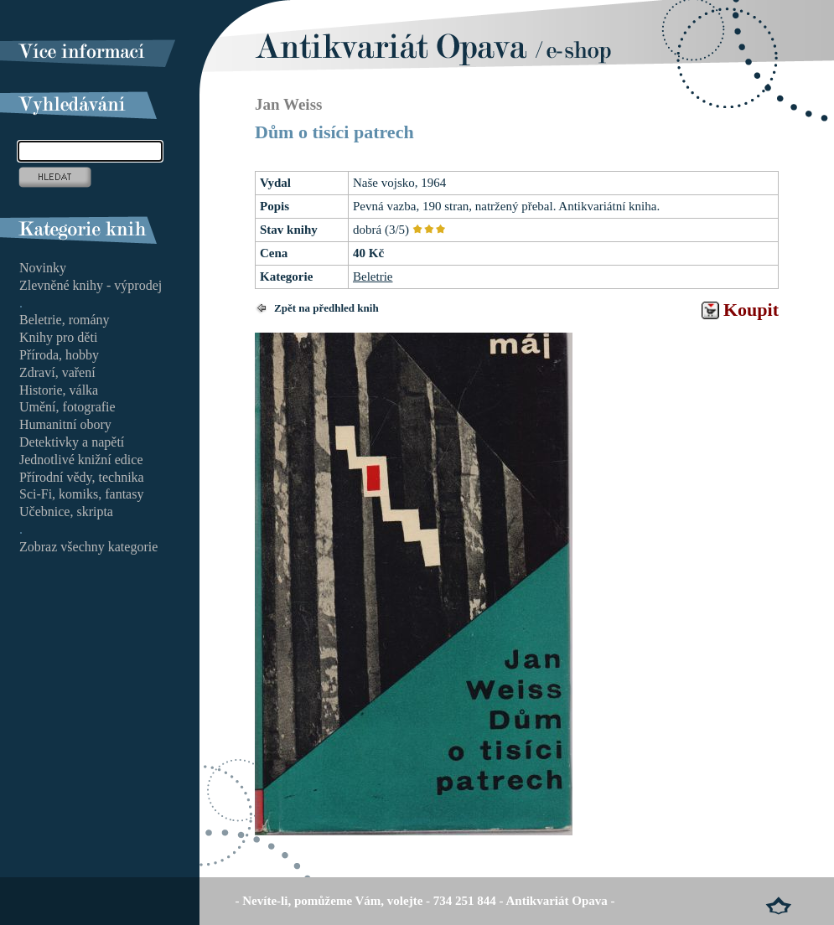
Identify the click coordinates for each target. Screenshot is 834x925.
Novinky (42, 268)
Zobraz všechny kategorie (88, 547)
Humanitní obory (65, 424)
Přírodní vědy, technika (81, 477)
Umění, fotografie (67, 407)
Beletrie (372, 276)
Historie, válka (58, 390)
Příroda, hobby (59, 355)
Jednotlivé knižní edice (81, 459)
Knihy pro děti (58, 337)
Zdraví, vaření (57, 372)
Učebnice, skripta (66, 511)
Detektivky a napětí (71, 442)
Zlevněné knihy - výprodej (90, 285)
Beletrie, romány (64, 320)
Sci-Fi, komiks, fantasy (81, 494)
